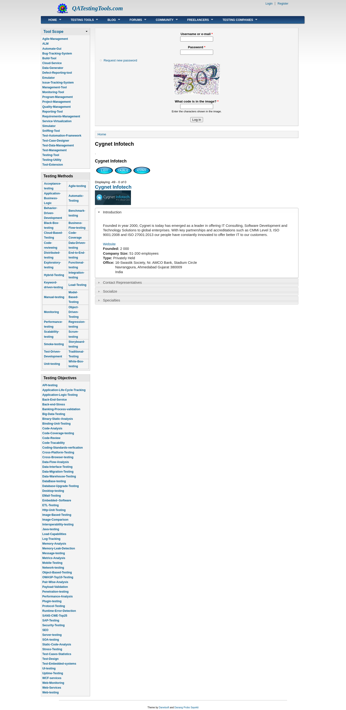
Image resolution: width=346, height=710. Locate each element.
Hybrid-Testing (54, 275)
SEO (45, 630)
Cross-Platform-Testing (58, 452)
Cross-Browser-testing (57, 457)
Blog (110, 20)
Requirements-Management (61, 116)
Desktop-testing (53, 491)
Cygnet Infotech (113, 187)
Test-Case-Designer (55, 140)
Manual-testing (54, 297)
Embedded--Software (56, 500)
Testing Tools (80, 20)
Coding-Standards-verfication (62, 447)
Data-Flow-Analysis (55, 462)
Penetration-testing (55, 591)
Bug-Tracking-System (57, 53)
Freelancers (196, 20)
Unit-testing (52, 364)
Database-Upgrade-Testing (60, 486)
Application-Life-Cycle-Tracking (64, 390)
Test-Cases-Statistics (56, 654)
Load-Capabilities (54, 534)
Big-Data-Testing (53, 414)
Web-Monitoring (53, 683)
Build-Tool (49, 58)
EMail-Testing (51, 495)
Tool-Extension (52, 164)
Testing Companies (236, 20)
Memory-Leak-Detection (58, 548)
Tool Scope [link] (53, 32)
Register (283, 3)
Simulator (49, 126)
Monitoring (51, 312)
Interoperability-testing (58, 524)
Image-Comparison (55, 519)
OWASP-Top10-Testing (57, 577)
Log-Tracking (51, 539)
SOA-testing (50, 639)
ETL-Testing (50, 505)
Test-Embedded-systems (59, 663)
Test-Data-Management (58, 145)
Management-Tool (54, 87)
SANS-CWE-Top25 (54, 615)
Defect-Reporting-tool (57, 72)
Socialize (110, 291)
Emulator (48, 77)
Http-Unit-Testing (54, 510)
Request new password (120, 60)
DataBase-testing (54, 481)
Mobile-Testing (52, 563)
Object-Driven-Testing (73, 312)
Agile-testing (77, 186)
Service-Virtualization (57, 121)
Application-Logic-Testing (60, 395)
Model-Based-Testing (73, 297)
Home (51, 20)
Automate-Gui (51, 48)
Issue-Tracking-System (58, 82)
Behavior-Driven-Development (53, 212)
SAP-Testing (50, 620)
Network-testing (53, 567)
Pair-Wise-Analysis (55, 582)
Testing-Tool (50, 155)
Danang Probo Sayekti (186, 707)
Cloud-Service (52, 63)
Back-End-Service (54, 399)
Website (109, 244)
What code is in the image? (196, 101)
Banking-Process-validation (61, 409)
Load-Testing (77, 285)
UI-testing (49, 668)
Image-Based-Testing (56, 515)
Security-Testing (53, 625)
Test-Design (50, 659)
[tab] (196, 212)
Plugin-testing (52, 601)
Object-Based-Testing (57, 572)
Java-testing (50, 529)
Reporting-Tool (52, 111)
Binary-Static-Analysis (57, 419)
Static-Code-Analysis (56, 644)
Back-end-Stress (53, 404)
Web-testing (50, 692)
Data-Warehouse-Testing (59, 476)
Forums (134, 20)
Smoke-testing (54, 344)
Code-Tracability (53, 443)
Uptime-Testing (52, 673)
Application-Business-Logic (52, 198)
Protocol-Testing (53, 606)
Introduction (112, 212)
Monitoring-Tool (53, 92)
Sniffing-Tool (51, 130)
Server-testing (52, 635)
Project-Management (56, 101)
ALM (45, 43)
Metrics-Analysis (53, 558)
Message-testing (53, 553)
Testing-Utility (51, 160)
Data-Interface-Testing (57, 467)
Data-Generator (52, 68)
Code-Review (51, 438)
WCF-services (51, 678)
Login (269, 3)
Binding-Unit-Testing (56, 423)
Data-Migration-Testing (58, 471)
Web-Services (51, 687)
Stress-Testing (52, 649)
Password (196, 47)
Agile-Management (55, 39)
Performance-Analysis (57, 596)
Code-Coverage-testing (58, 433)
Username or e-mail (197, 34)
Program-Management (57, 97)
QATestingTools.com (97, 8)
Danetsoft (164, 707)
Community (163, 20)
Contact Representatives (122, 282)
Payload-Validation (55, 587)
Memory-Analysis (54, 543)
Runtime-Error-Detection (59, 611)
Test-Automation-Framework (61, 135)
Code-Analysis (52, 428)
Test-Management (54, 150)
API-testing (49, 385)
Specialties (111, 300)
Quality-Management (56, 106)
